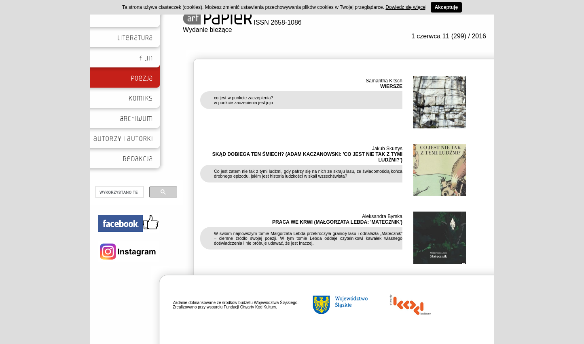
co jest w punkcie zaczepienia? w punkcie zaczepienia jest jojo (243, 100)
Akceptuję (446, 7)
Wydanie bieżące (207, 29)
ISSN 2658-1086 (242, 22)
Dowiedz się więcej (405, 7)
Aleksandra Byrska (382, 216)
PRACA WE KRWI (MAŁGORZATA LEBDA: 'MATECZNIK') (337, 222)
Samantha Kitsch (384, 81)
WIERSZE (391, 86)
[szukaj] (118, 192)
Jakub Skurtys (387, 148)
